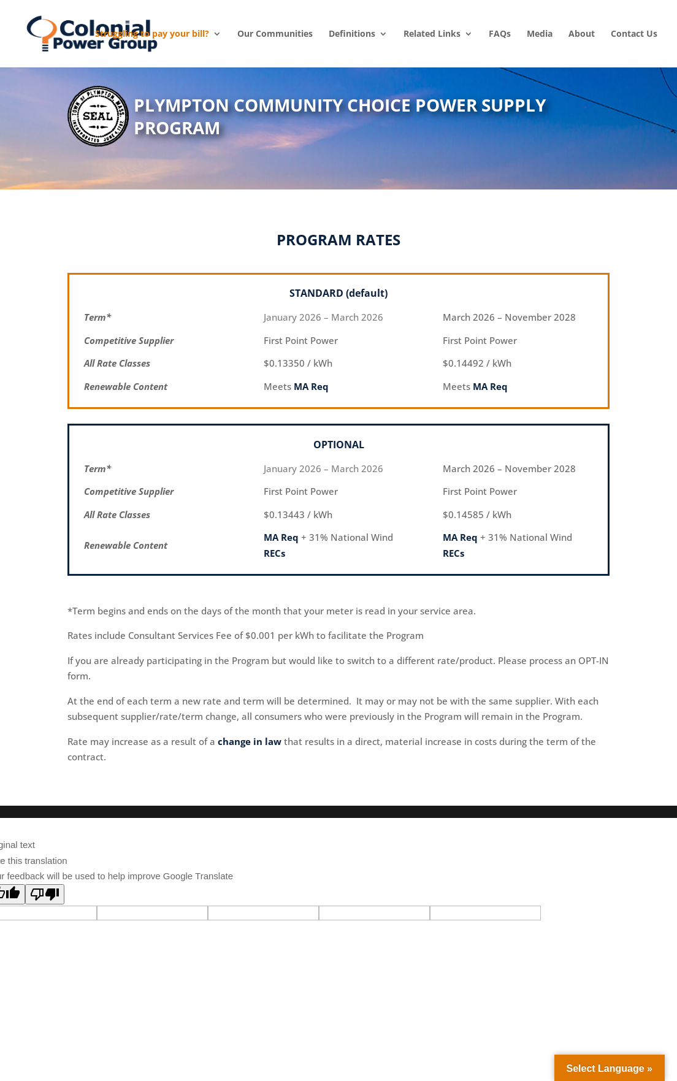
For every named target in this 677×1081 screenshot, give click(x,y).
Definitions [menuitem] (352, 33)
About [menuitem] (581, 33)
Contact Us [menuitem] (634, 33)
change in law (249, 741)
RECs (274, 553)
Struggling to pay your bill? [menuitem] (152, 33)
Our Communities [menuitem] (275, 33)
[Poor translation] (44, 894)
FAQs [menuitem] (500, 33)
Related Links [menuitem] (432, 33)
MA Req (311, 386)
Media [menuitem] (540, 33)
